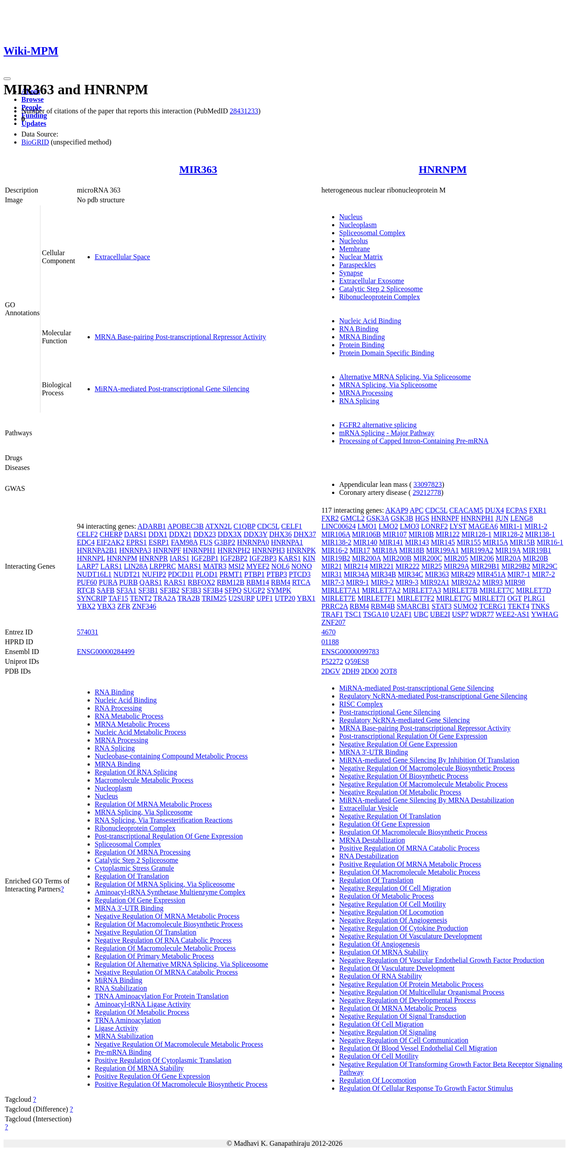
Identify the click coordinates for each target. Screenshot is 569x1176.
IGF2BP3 (262, 558)
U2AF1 (401, 614)
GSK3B (402, 518)
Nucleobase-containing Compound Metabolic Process (171, 756)
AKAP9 (397, 510)
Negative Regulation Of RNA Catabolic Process (163, 940)
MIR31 (331, 574)
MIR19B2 (335, 558)
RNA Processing (118, 708)
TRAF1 (332, 614)
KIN (309, 558)
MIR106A (335, 534)
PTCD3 (300, 574)
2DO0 (369, 671)
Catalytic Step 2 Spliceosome (381, 289)
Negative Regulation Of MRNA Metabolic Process (167, 916)
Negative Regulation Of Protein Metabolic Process (411, 984)
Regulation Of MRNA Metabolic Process (153, 804)
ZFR (123, 606)
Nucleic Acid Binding (370, 321)
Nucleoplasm (358, 225)
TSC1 (353, 614)
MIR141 (391, 542)
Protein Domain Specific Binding (386, 353)
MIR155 (469, 542)
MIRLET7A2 (381, 590)
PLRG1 (534, 598)
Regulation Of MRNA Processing (143, 852)
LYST (457, 526)
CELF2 (87, 534)
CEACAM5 (466, 510)
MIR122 (448, 534)
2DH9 (350, 671)
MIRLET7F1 (376, 598)
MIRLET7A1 (340, 590)
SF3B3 (191, 590)
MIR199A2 (477, 550)
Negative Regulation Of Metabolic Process (400, 792)
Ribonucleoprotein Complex (379, 297)
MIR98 (515, 582)
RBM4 (281, 582)
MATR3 (214, 566)
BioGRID (35, 142)
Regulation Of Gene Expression (140, 900)
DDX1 (158, 534)
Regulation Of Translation (132, 876)
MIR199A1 (442, 550)
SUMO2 (465, 606)
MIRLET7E (338, 598)
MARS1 (189, 566)
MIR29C (544, 566)
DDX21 (180, 534)
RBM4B (383, 606)
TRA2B (188, 598)
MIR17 (360, 550)
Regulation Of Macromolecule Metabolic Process (165, 948)
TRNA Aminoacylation (128, 1020)
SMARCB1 (413, 606)
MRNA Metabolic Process (132, 724)
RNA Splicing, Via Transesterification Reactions (163, 820)
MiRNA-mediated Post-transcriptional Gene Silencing (172, 389)
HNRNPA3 (135, 550)
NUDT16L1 (94, 574)
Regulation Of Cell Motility (378, 1056)
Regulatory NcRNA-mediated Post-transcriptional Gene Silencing (433, 696)
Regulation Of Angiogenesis (379, 944)
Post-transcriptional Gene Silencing (390, 712)
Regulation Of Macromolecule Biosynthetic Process (169, 924)
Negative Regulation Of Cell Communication (404, 1040)
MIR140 (365, 542)
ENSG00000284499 (106, 651)
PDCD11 (181, 574)
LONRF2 (434, 526)
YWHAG (544, 614)
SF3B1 (148, 590)
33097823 (427, 484)
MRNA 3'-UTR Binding (129, 908)
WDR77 (482, 614)
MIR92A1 (434, 582)
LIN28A (136, 566)
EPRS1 (136, 542)
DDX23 (204, 534)
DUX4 (494, 510)
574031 (87, 632)
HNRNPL (91, 558)
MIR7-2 (543, 574)
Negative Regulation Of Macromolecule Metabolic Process (179, 1044)
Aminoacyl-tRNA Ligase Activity (143, 1004)
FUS (206, 542)
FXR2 (330, 518)
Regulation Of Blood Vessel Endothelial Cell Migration (418, 1048)
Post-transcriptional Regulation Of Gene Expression (169, 836)
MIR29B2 (515, 566)
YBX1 (306, 598)
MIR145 (443, 542)
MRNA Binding (362, 337)
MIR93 (492, 582)
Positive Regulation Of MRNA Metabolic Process (410, 864)
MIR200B (397, 558)
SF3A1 (126, 590)
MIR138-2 (336, 542)
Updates (33, 123)
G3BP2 (224, 542)
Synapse (351, 273)
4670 (328, 632)
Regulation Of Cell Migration (381, 1024)
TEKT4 (518, 606)
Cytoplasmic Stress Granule (134, 868)
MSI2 (236, 566)
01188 (330, 642)
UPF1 (264, 598)
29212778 (427, 492)
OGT (514, 598)
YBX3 (106, 606)
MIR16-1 (550, 542)
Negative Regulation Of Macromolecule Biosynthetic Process (427, 768)
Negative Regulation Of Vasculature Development (410, 936)
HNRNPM (443, 169)
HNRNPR (153, 558)
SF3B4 (213, 590)
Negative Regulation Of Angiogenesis (393, 920)
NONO (301, 566)
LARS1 (111, 566)
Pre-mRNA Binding (123, 1052)
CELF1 (291, 526)
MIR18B (412, 550)
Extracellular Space (122, 257)
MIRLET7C (496, 590)
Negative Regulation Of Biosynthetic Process (404, 776)
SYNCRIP (92, 598)
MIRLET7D (533, 590)
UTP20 (285, 598)
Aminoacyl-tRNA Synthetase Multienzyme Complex (170, 892)
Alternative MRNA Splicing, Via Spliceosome (405, 377)
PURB (128, 582)
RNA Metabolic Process (129, 716)
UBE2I (440, 614)
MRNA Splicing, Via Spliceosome (388, 385)
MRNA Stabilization (124, 1036)
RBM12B (230, 582)
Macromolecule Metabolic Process (144, 780)
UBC (420, 614)
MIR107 (395, 534)
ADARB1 (151, 526)
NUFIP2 (154, 574)
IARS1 (179, 558)
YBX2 (86, 606)
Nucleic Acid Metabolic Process (140, 732)
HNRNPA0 (253, 542)
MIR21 (331, 566)
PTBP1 (254, 574)
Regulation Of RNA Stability (380, 976)
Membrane (354, 249)
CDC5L (268, 526)
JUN (502, 518)
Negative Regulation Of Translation (145, 932)
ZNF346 (144, 606)
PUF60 (87, 582)
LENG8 (521, 518)
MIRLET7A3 (421, 590)
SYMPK (279, 590)
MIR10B (421, 534)
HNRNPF (167, 550)
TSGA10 (376, 614)
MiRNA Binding (118, 980)
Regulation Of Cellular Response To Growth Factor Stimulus (426, 1088)
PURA (108, 582)
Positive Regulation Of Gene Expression (152, 1076)
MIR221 (381, 566)
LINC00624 (338, 526)
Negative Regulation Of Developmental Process (407, 1000)
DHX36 (280, 534)
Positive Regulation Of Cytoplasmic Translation (163, 1060)
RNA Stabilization (121, 988)
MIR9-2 (382, 582)
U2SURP (241, 598)
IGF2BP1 (204, 558)
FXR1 (537, 510)
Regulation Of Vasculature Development (397, 968)
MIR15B (522, 542)
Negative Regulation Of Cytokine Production (403, 928)
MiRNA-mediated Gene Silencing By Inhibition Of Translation (429, 760)
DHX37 (304, 534)
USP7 (460, 614)
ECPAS (516, 510)
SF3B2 (170, 590)
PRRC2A (334, 606)
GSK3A (377, 518)
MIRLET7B (460, 590)
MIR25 (431, 566)
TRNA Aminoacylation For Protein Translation (161, 996)
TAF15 (118, 598)
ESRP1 (158, 542)
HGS (422, 518)
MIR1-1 (511, 526)
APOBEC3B (185, 526)
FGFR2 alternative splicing (378, 425)
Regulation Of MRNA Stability (139, 1068)
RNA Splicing (359, 401)
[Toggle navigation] (7, 78)
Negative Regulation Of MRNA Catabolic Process (166, 972)
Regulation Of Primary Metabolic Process (154, 956)
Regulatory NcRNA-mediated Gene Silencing (404, 720)
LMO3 (409, 526)
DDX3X (230, 534)
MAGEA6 (483, 526)
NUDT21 (126, 574)
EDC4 (86, 542)
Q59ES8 (357, 661)
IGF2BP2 (234, 558)
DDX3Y (256, 534)
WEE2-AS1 (512, 614)
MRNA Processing (366, 393)
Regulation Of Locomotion (377, 1080)
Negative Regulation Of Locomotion (391, 912)
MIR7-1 (518, 574)
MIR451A (491, 574)
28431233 (244, 111)
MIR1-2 (536, 526)
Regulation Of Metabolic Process (142, 1012)
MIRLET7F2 (415, 598)
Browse (32, 99)
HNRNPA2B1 (97, 550)
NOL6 (280, 566)
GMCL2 (353, 518)
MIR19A (508, 550)
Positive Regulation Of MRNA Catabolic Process (409, 848)
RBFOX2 (201, 582)
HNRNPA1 (287, 542)
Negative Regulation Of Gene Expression (398, 744)
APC (416, 510)
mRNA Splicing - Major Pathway (386, 433)
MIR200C (427, 558)
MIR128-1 (476, 534)
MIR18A (384, 550)
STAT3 (442, 606)
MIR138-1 (540, 534)
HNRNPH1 (199, 550)
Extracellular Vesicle (368, 808)
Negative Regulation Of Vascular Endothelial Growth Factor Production (441, 960)
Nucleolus (353, 241)
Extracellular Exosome (371, 281)
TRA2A (164, 598)
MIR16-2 (334, 550)
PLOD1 (207, 574)
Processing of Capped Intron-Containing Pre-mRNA (414, 441)
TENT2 (141, 598)
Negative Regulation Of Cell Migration (395, 888)
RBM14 (257, 582)
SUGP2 (254, 590)
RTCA (301, 582)
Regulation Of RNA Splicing (136, 772)
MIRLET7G (453, 598)
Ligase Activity (116, 1028)
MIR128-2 (508, 534)
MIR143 (417, 542)
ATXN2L (218, 526)
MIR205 (456, 558)
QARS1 (151, 582)
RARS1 (175, 582)
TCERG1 (492, 606)
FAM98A (184, 542)
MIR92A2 (466, 582)
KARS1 (289, 558)
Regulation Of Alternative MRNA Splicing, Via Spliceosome (181, 964)
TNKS (540, 606)
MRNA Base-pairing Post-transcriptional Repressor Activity (180, 337)
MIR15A (495, 542)
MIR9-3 (407, 582)
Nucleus (350, 217)
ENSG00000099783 (350, 651)
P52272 (332, 661)
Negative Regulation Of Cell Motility (392, 904)
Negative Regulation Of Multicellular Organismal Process (422, 992)
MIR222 (408, 566)
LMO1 (367, 526)
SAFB (106, 590)
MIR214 (356, 566)
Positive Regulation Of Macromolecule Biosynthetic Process (181, 1084)
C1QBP (244, 526)
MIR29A (456, 566)
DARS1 (135, 534)
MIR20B (535, 558)
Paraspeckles (357, 265)
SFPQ (232, 590)
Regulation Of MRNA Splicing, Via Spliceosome (165, 884)
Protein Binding (362, 345)
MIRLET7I (489, 598)
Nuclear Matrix (361, 257)
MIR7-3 (333, 582)
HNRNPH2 (233, 550)
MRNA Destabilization (372, 840)
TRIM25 (214, 598)
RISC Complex (361, 704)
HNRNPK (301, 550)
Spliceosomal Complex (372, 233)
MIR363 (198, 169)
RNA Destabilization (369, 856)
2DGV (330, 671)
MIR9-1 (357, 582)
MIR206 (482, 558)
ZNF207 (333, 622)
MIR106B (366, 534)
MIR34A (356, 574)
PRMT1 (231, 574)
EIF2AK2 (110, 542)
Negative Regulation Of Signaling (387, 1032)
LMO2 (388, 526)
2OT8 (389, 671)
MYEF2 (257, 566)
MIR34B (383, 574)
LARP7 (88, 566)
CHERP (111, 534)
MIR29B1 (485, 566)
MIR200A (366, 558)
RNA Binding (358, 329)
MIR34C (410, 574)
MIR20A (508, 558)
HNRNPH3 (268, 550)
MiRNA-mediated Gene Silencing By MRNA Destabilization (426, 800)
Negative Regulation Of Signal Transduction (402, 1016)
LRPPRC (162, 566)
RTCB (86, 590)
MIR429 (463, 574)
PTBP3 (276, 574)
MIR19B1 (536, 550)
